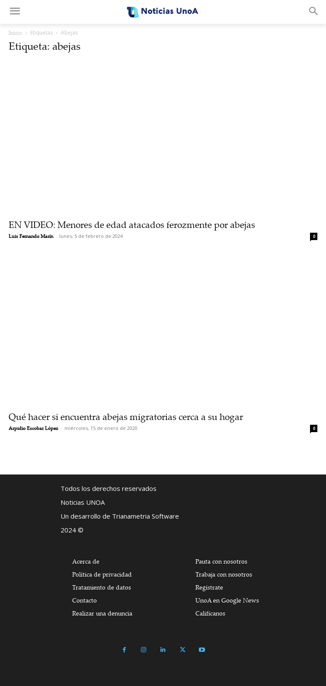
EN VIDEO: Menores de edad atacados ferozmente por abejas (132, 224)
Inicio (15, 32)
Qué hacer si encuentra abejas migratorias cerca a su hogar (126, 416)
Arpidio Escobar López (33, 428)
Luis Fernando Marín (31, 236)
